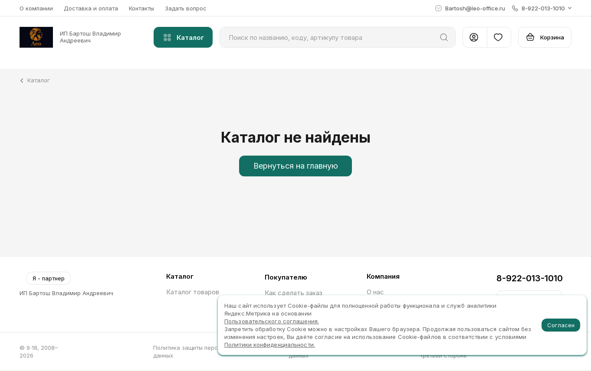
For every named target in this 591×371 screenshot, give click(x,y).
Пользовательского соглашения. (271, 321)
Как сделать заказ (293, 293)
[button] (541, 8)
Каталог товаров (192, 292)
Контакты (141, 8)
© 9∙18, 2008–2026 (39, 351)
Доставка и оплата (91, 8)
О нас (375, 292)
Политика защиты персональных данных (198, 351)
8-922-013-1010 (529, 278)
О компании (36, 8)
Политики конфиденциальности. (269, 344)
